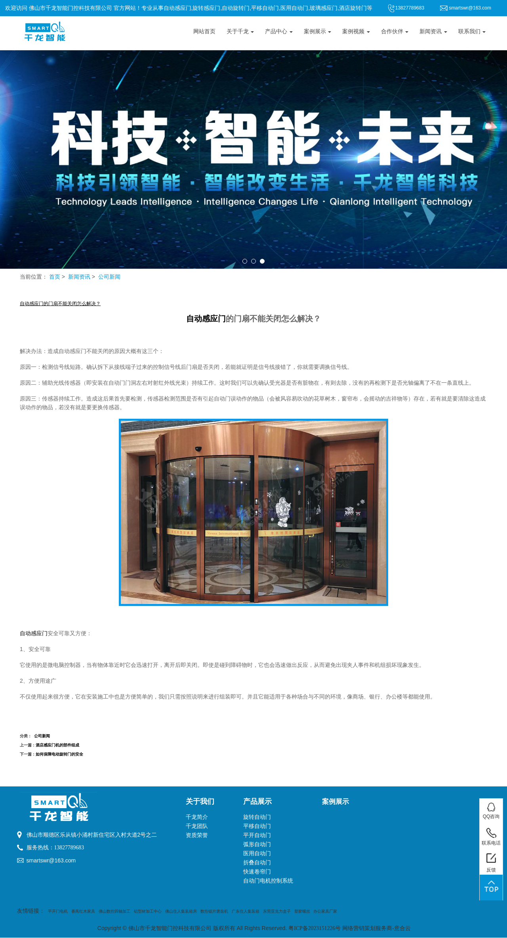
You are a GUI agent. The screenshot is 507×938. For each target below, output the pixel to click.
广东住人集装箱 (245, 911)
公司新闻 (109, 277)
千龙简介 (197, 817)
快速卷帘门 (257, 872)
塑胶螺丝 (302, 911)
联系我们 (472, 31)
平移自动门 (257, 826)
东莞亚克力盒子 (277, 911)
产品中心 (279, 31)
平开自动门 (257, 835)
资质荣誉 (197, 835)
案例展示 (318, 31)
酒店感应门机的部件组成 (57, 745)
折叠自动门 (257, 863)
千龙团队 (197, 826)
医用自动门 (257, 853)
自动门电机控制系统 (268, 881)
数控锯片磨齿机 (214, 911)
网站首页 (204, 31)
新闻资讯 (433, 31)
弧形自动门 (257, 844)
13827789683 (69, 848)
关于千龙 (240, 31)
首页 (54, 277)
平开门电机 (58, 911)
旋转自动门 (257, 817)
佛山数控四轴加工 (114, 911)
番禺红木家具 (83, 911)
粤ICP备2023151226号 (314, 928)
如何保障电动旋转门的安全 (59, 754)
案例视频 (356, 31)
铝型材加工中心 (148, 911)
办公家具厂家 (325, 911)
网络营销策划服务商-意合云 (377, 928)
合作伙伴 (395, 31)
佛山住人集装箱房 (181, 911)
